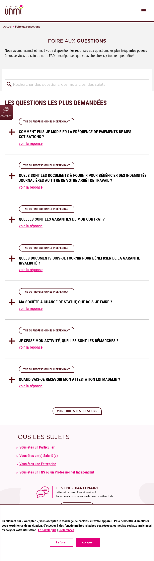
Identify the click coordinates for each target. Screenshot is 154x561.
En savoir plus (47, 530)
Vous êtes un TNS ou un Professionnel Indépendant (56, 472)
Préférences (66, 530)
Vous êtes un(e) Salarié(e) (38, 455)
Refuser (61, 542)
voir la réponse (31, 143)
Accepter (88, 542)
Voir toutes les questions (77, 411)
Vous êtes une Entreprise (37, 463)
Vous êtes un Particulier (37, 447)
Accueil (7, 26)
